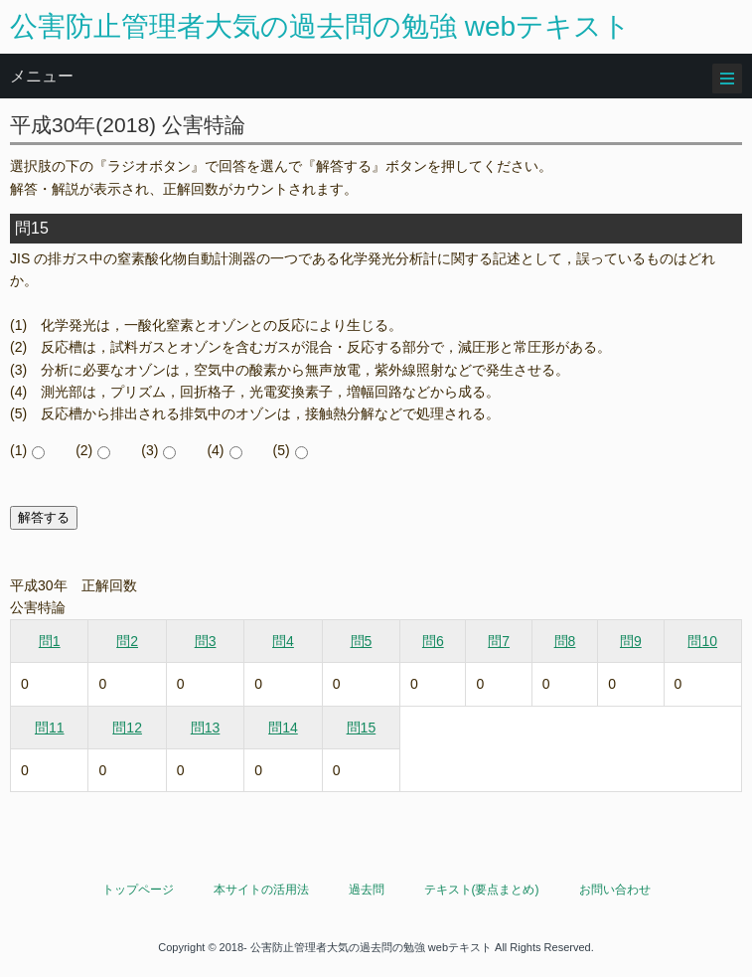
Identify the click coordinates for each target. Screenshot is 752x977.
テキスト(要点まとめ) (481, 889)
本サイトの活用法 (261, 889)
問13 (206, 727)
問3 (206, 641)
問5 (362, 641)
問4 (283, 641)
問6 (433, 641)
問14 (283, 727)
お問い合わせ (615, 889)
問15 (361, 727)
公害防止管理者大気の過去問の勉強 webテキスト (320, 26)
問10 (702, 641)
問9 (631, 641)
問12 (127, 727)
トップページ (138, 889)
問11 (50, 727)
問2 (127, 641)
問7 (499, 641)
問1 (50, 641)
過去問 (366, 889)
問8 (565, 641)
